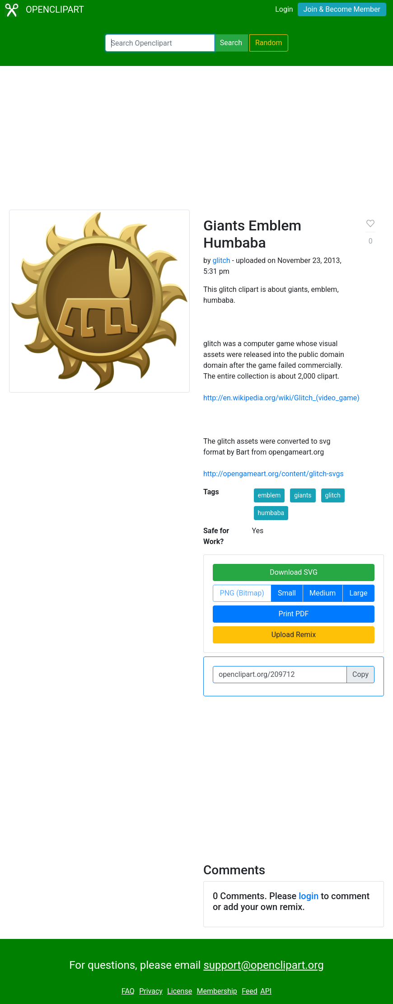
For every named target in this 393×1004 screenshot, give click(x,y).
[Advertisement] (196, 142)
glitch (221, 260)
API (265, 991)
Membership (216, 991)
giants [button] (302, 495)
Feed (249, 991)
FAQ (128, 991)
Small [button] (287, 593)
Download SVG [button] (294, 572)
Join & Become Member (342, 9)
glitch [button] (333, 495)
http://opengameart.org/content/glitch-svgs (273, 473)
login (308, 896)
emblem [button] (269, 495)
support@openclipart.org (263, 965)
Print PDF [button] (294, 614)
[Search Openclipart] (160, 43)
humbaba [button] (271, 512)
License (179, 991)
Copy (360, 674)
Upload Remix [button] (293, 634)
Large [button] (358, 593)
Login (284, 9)
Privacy (151, 991)
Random (268, 42)
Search (231, 42)
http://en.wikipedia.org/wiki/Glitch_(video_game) (281, 398)
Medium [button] (322, 593)
